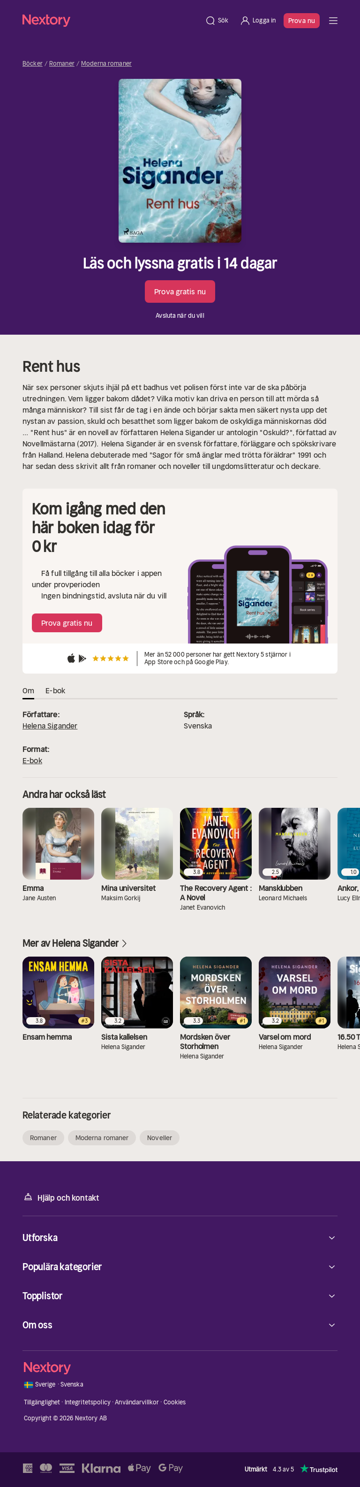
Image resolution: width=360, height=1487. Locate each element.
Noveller (159, 1138)
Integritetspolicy (88, 1402)
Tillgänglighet (42, 1402)
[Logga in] (257, 20)
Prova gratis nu (180, 291)
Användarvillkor (137, 1402)
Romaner (62, 64)
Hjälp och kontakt (60, 1197)
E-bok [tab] (55, 690)
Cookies (175, 1402)
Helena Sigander (49, 725)
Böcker (32, 64)
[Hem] (110, 20)
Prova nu (301, 20)
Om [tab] (28, 690)
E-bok (32, 760)
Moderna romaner (106, 64)
